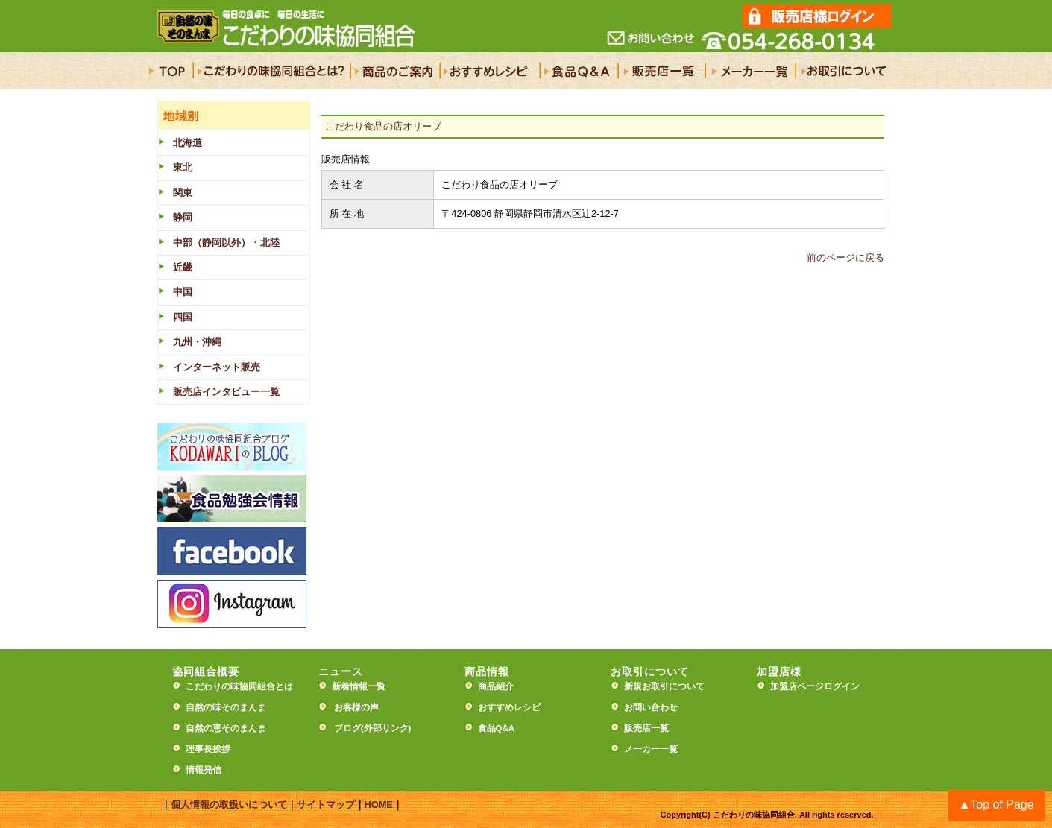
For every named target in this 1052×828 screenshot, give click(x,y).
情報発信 (203, 769)
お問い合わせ (651, 707)
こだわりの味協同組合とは (239, 686)
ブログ (347, 728)
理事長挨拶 (208, 749)
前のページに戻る (845, 257)
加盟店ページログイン (815, 686)
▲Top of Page (995, 804)
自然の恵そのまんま (226, 728)
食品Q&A (496, 728)
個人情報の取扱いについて (229, 804)
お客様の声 (356, 707)
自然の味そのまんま (226, 707)
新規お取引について (664, 686)
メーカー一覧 (651, 749)
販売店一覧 (646, 728)
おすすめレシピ (509, 707)
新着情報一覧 (363, 686)
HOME (379, 804)
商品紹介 (496, 686)
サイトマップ (326, 804)
